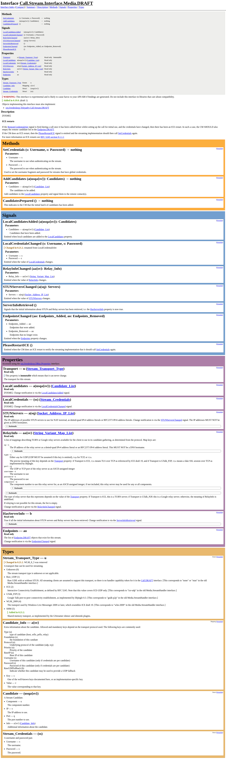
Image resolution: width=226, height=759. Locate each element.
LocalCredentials (9, 63)
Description (42, 7)
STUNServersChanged (11, 40)
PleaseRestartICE (9, 49)
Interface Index (8, 7)
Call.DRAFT (147, 580)
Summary (31, 7)
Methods (54, 7)
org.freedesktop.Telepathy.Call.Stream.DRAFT (27, 108)
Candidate (7, 88)
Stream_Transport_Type (28, 57)
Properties (72, 7)
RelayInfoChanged (10, 38)
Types (81, 7)
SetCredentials (8, 18)
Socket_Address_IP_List (31, 66)
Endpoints (7, 75)
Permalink (220, 148)
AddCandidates (9, 21)
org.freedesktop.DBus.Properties (35, 363)
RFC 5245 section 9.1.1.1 (52, 137)
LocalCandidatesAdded (12, 32)
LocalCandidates (9, 60)
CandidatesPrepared (10, 24)
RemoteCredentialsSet (18, 127)
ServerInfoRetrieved (10, 43)
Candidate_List (33, 60)
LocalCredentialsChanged (12, 35)
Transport (6, 57)
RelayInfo (7, 69)
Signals (62, 7)
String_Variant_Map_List (33, 69)
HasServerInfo (8, 72)
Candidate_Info (9, 85)
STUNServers (8, 66)
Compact (20, 7)
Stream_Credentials (28, 63)
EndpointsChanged (10, 46)
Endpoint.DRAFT (45, 129)
